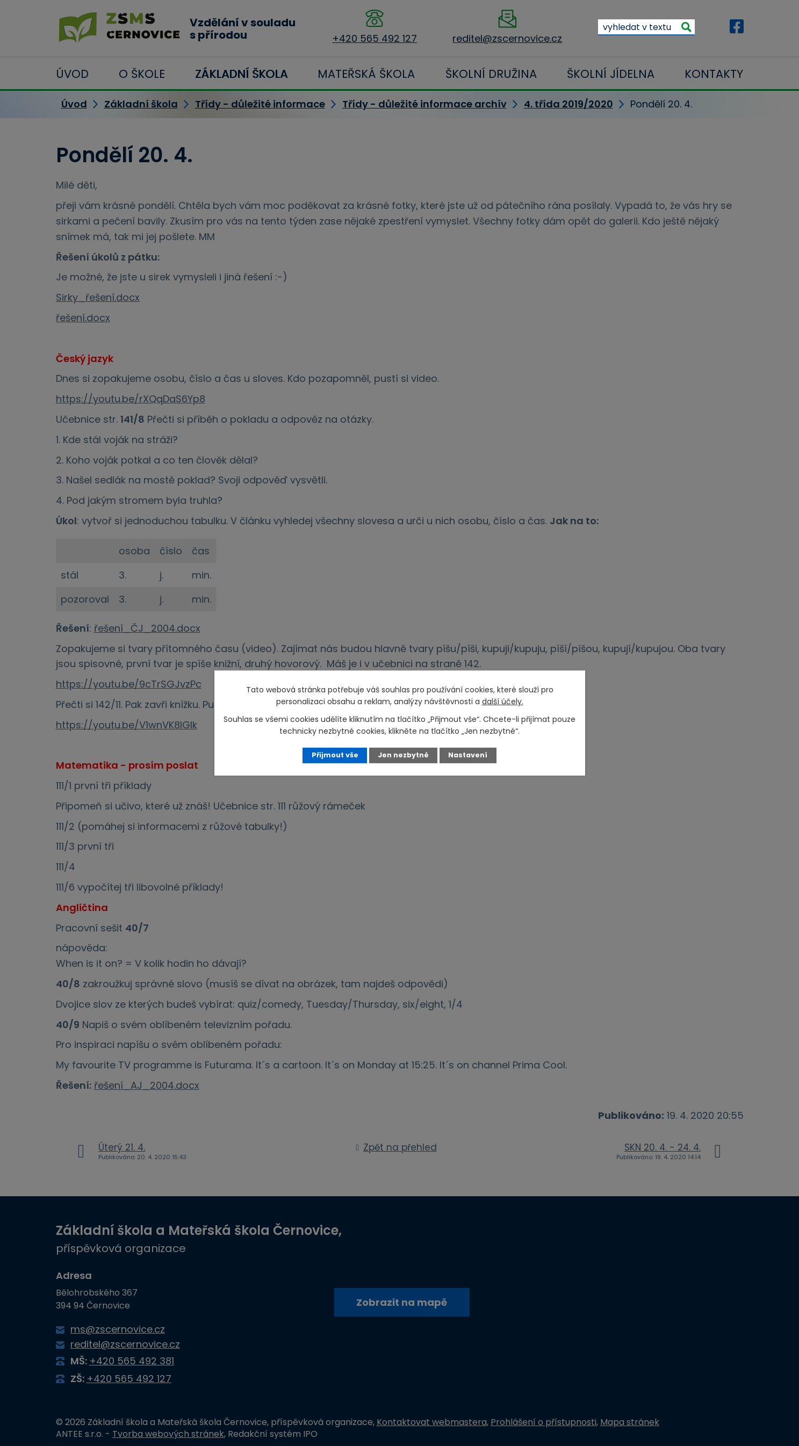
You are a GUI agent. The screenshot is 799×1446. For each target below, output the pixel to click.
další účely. (502, 701)
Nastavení (467, 755)
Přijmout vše (335, 755)
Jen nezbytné (403, 755)
